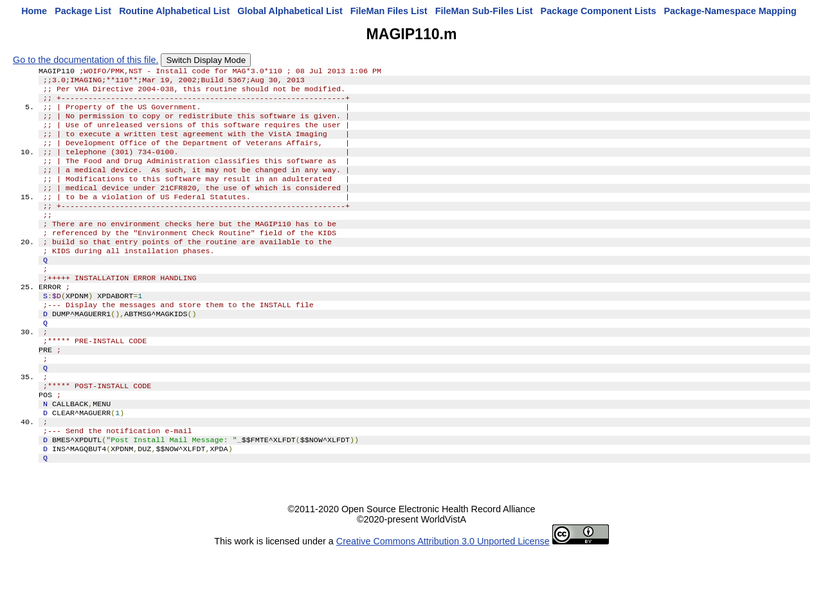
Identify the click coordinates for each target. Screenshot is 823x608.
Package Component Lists (598, 11)
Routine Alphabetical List (174, 11)
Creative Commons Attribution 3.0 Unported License (443, 598)
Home (34, 11)
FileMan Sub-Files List (484, 11)
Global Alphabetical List (289, 11)
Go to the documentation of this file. (85, 60)
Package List (83, 11)
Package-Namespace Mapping (730, 11)
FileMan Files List (389, 11)
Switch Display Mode (206, 60)
